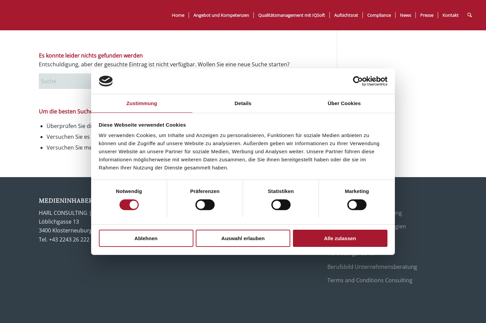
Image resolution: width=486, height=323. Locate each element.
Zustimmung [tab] (142, 103)
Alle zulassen (340, 238)
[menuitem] (178, 15)
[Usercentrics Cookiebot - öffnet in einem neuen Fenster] (357, 81)
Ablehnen (145, 238)
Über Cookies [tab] (344, 103)
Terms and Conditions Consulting (369, 280)
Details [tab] (243, 103)
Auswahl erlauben (243, 238)
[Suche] (469, 15)
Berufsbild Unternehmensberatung (372, 266)
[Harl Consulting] (60, 15)
